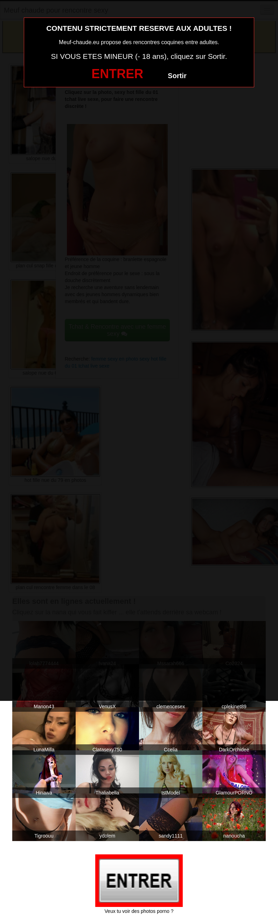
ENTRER (117, 74)
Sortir (177, 76)
